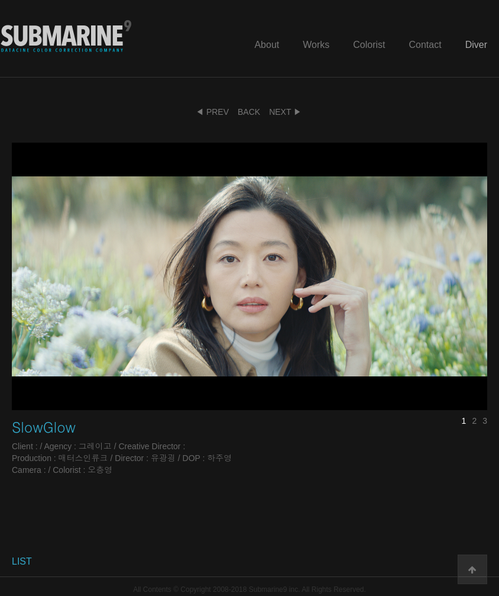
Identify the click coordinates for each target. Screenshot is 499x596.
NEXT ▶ (285, 112)
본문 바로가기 (0, 0)
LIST (22, 561)
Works (316, 45)
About (266, 45)
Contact (425, 45)
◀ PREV (212, 112)
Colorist (369, 45)
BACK (249, 112)
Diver (476, 45)
